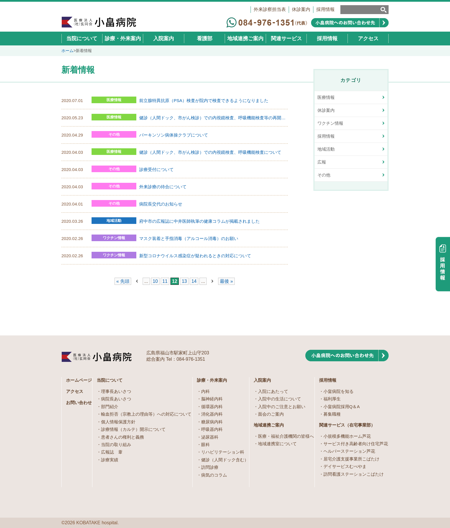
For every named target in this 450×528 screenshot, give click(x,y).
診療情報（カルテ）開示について (133, 429)
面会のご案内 (271, 414)
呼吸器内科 (212, 429)
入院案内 (262, 380)
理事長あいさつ (116, 391)
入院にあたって (273, 391)
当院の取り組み (116, 444)
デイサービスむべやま (344, 466)
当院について (110, 380)
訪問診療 (209, 467)
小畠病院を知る (338, 391)
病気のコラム (214, 475)
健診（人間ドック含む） (225, 459)
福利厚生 (332, 398)
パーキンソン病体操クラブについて (173, 135)
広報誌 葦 (112, 452)
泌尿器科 (209, 437)
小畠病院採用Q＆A (341, 406)
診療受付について (156, 169)
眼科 (205, 444)
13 (184, 281)
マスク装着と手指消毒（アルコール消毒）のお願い (188, 238)
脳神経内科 (212, 398)
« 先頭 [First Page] (122, 281)
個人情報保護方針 (118, 421)
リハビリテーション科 (222, 452)
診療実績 (109, 459)
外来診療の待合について (163, 186)
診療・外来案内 (212, 380)
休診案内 (301, 9)
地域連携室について (277, 443)
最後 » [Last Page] (226, 281)
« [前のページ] (136, 281)
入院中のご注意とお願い (281, 406)
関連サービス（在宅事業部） (347, 425)
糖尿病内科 (212, 421)
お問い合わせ (79, 402)
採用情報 (325, 9)
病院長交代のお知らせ (160, 203)
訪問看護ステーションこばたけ (353, 474)
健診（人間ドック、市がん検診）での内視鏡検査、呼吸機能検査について (210, 152)
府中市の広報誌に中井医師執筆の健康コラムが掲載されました (199, 221)
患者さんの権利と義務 (122, 437)
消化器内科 (212, 414)
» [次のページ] (212, 281)
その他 (114, 134)
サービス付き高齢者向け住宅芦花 (355, 443)
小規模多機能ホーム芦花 (347, 436)
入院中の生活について (279, 398)
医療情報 (113, 100)
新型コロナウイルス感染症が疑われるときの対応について (195, 255)
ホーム (67, 50)
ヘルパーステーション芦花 (349, 451)
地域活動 (113, 220)
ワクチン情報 (114, 238)
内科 (205, 391)
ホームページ (79, 380)
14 (194, 281)
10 (155, 281)
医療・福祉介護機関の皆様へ (286, 436)
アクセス (74, 391)
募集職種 (332, 414)
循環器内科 (212, 406)
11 (165, 281)
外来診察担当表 (270, 9)
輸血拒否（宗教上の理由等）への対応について (146, 414)
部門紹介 (109, 406)
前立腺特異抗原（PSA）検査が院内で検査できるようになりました (203, 100)
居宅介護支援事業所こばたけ (351, 458)
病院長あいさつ (116, 398)
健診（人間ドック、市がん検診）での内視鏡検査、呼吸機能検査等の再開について (213, 117)
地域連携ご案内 (269, 425)
